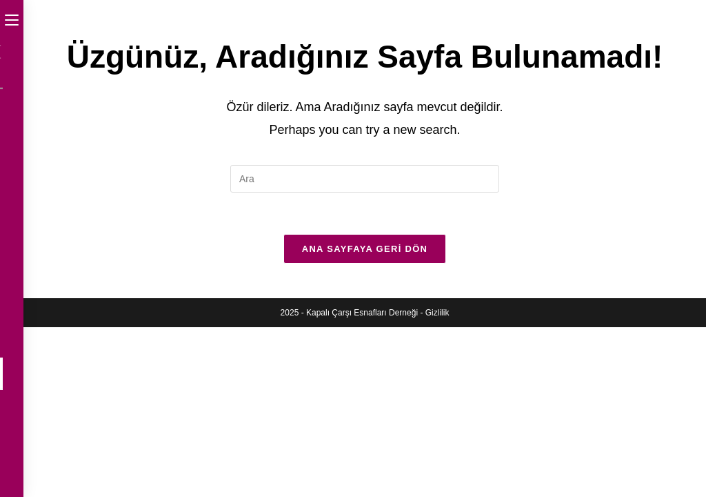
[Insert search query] (364, 179)
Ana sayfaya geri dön (365, 249)
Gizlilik (437, 313)
